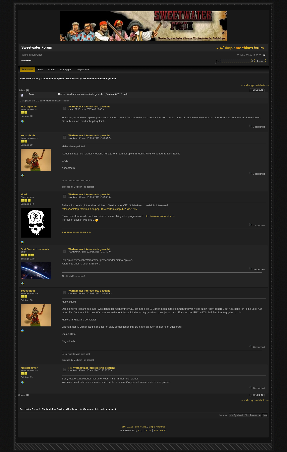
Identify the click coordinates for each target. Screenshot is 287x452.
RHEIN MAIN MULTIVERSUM (76, 232)
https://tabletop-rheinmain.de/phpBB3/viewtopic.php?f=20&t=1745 (99, 208)
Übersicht (27, 69)
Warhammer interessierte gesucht (89, 106)
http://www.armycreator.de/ (160, 216)
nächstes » (262, 85)
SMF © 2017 (141, 426)
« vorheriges (248, 85)
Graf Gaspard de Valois (35, 249)
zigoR (24, 194)
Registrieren (83, 69)
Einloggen (66, 69)
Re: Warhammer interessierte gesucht (91, 367)
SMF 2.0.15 (127, 426)
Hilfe (40, 69)
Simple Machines (156, 426)
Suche (51, 69)
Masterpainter (29, 106)
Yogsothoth (28, 135)
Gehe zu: (223, 415)
